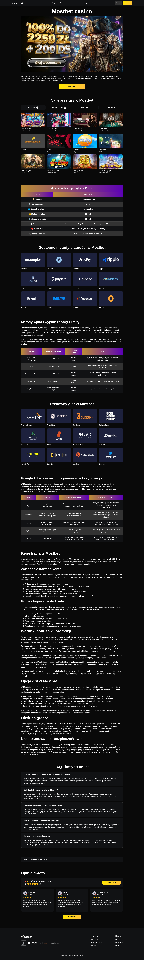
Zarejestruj (127, 3)
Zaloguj (118, 3)
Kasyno (54, 3)
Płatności (118, 936)
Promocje (78, 3)
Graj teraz (72, 86)
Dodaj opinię (112, 882)
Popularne (33, 107)
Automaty (111, 107)
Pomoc (117, 945)
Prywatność (119, 942)
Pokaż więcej (72, 916)
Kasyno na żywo (65, 3)
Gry (85, 3)
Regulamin (94, 939)
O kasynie (94, 936)
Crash (84, 107)
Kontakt (93, 945)
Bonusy (117, 939)
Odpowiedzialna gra (97, 942)
